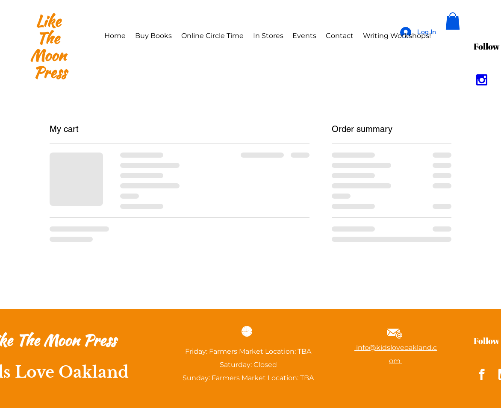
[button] (452, 21)
